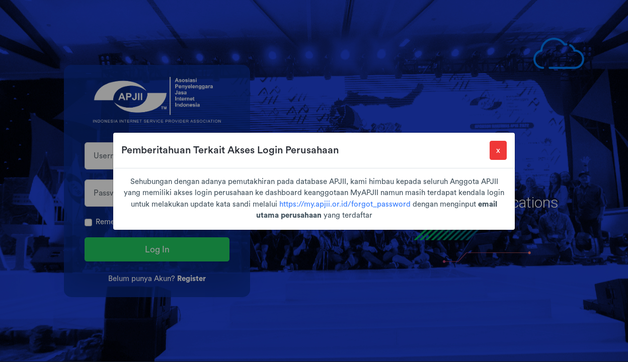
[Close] (498, 150)
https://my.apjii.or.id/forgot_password (345, 204)
